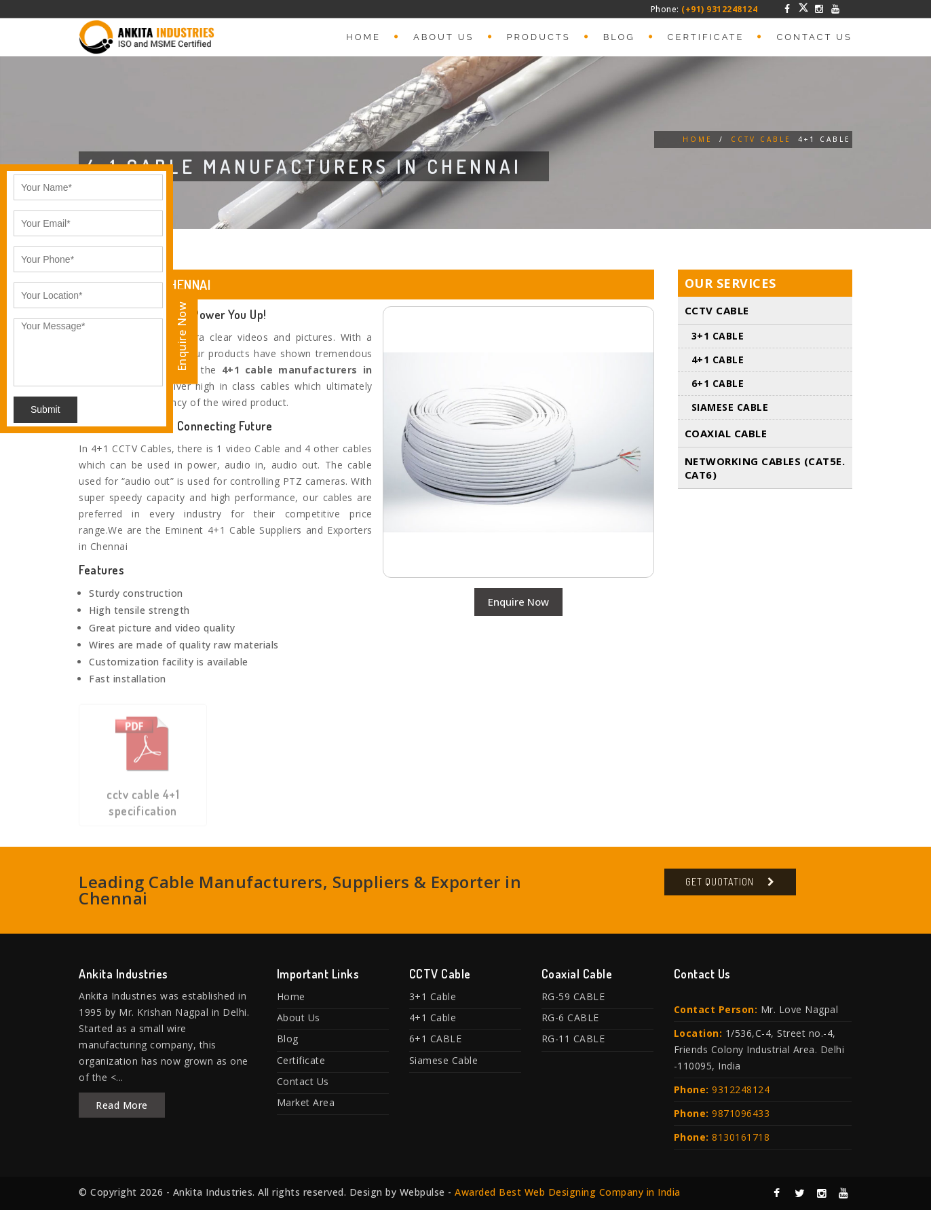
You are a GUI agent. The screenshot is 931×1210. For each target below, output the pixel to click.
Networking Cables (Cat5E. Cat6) (765, 468)
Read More (122, 1105)
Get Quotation (719, 888)
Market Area (306, 1102)
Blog (619, 37)
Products (539, 37)
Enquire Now (518, 601)
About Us (443, 37)
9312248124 (741, 1089)
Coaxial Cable (726, 434)
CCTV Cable (761, 139)
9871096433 (741, 1113)
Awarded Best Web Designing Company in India (568, 1192)
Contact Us (814, 37)
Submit (45, 409)
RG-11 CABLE (573, 1038)
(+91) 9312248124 (719, 9)
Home (363, 37)
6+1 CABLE (717, 384)
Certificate (706, 37)
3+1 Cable (717, 336)
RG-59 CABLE (573, 996)
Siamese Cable (730, 407)
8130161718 (741, 1137)
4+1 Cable (717, 360)
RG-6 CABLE (570, 1017)
